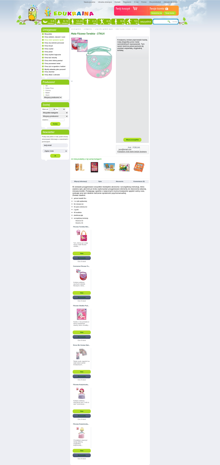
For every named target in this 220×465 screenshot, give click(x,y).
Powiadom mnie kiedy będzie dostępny (132, 152)
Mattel (47, 93)
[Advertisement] (132, 94)
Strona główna (76, 29)
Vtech (47, 95)
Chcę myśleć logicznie (52, 54)
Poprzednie (71, 167)
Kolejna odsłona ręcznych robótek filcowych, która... (79, 284)
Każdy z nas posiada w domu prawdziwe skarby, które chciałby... (81, 323)
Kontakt (117, 2)
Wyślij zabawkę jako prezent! (55, 69)
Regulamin (127, 2)
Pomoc (143, 2)
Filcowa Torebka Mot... (81, 227)
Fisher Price (49, 88)
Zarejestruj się (156, 13)
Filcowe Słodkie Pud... (81, 305)
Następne (148, 167)
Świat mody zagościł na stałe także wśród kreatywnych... (81, 362)
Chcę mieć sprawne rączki (54, 40)
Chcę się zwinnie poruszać (54, 43)
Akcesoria (119, 181)
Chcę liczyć (48, 46)
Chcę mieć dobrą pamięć (53, 60)
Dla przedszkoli (155, 2)
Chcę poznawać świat (52, 63)
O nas (136, 2)
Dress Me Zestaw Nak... (81, 345)
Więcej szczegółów (132, 140)
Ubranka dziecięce (105, 2)
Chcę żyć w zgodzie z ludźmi (54, 66)
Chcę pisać (48, 52)
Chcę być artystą (50, 57)
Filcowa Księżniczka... (81, 384)
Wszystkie (48, 34)
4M (46, 86)
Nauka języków (89, 2)
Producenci (49, 82)
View (81, 253)
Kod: (129, 147)
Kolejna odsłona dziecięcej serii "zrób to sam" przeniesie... (81, 402)
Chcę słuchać (49, 72)
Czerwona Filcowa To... (81, 266)
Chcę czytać (48, 49)
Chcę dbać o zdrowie (52, 75)
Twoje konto (169, 13)
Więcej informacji (80, 181)
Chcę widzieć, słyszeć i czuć (54, 37)
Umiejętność (49, 29)
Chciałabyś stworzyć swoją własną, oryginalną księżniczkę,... (80, 442)
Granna (48, 90)
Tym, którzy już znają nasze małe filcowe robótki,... (80, 244)
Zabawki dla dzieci (170, 2)
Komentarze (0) (139, 181)
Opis (100, 181)
